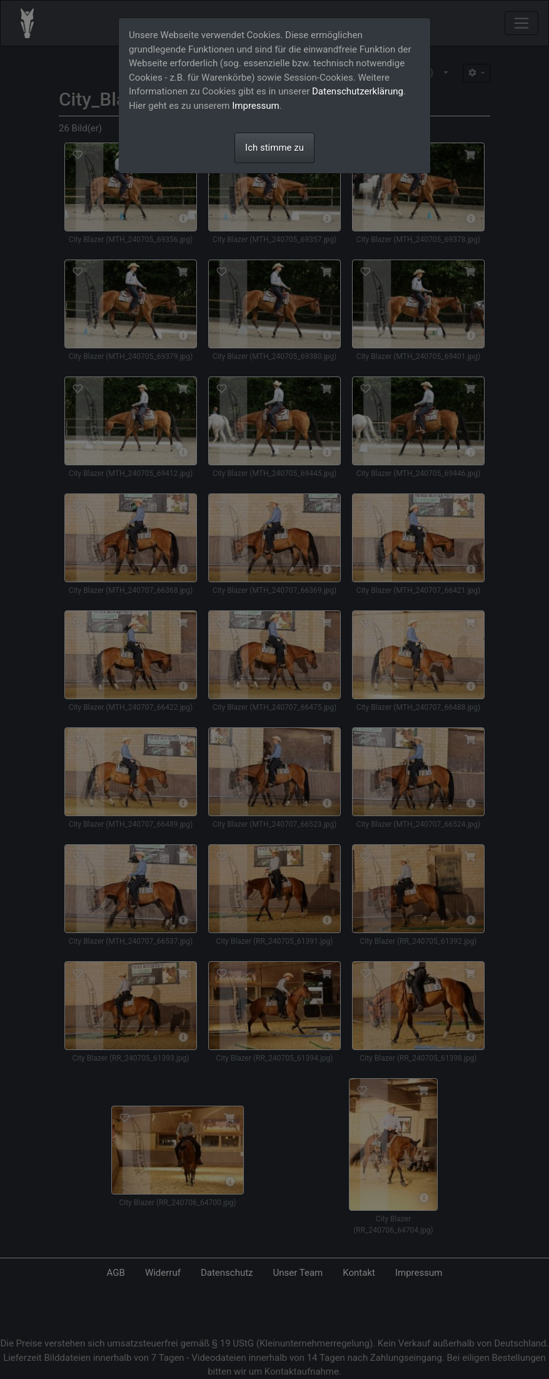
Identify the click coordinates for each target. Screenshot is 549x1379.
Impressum (255, 105)
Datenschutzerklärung (357, 91)
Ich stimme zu (274, 147)
